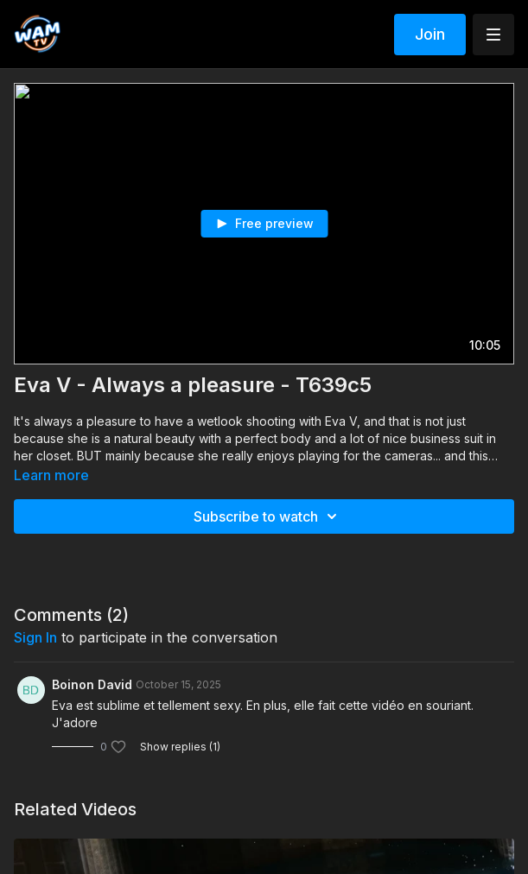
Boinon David (92, 684)
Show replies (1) (180, 746)
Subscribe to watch (268, 516)
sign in (35, 637)
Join (430, 34)
